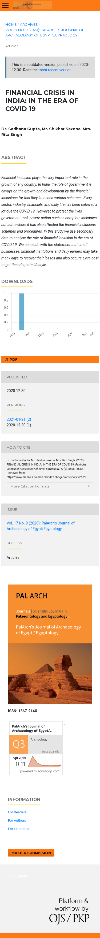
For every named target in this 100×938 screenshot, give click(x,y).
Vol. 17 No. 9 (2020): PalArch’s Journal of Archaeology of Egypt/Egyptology (44, 32)
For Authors (17, 820)
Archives (29, 24)
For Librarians (18, 829)
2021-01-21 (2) (19, 419)
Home (11, 24)
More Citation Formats (29, 486)
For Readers (17, 812)
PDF (13, 359)
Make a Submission (31, 853)
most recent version (55, 70)
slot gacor (19, 875)
